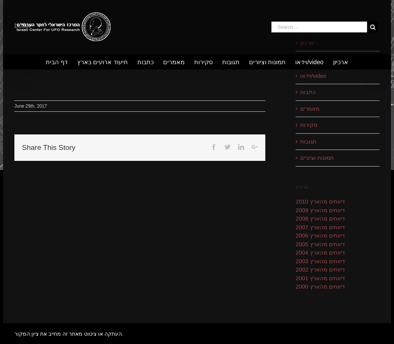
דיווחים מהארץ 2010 (320, 201)
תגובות (308, 141)
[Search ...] (319, 27)
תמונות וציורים (317, 157)
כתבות (308, 92)
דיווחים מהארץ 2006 (320, 235)
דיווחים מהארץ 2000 (320, 286)
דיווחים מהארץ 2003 (320, 261)
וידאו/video (313, 76)
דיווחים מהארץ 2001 (320, 278)
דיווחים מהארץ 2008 (320, 218)
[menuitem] (61, 61)
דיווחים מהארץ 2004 (320, 252)
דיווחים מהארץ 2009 (320, 210)
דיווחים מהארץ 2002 (320, 269)
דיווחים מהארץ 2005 (320, 244)
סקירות (309, 125)
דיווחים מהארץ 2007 (320, 227)
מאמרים (309, 108)
